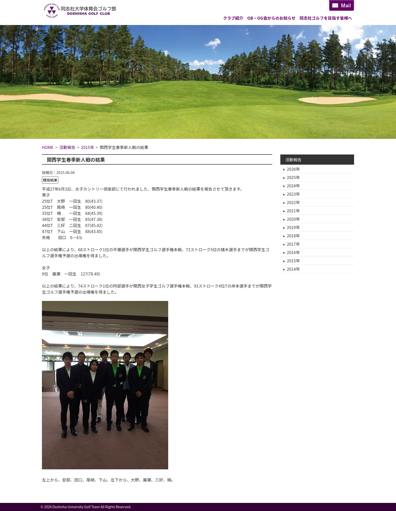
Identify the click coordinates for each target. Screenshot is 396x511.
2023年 (293, 194)
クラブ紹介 (233, 18)
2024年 (293, 186)
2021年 (293, 211)
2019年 (293, 227)
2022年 (293, 202)
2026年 (293, 169)
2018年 (293, 236)
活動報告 (293, 160)
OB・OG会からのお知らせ (271, 18)
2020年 (293, 219)
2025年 (293, 177)
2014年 (293, 269)
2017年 (293, 244)
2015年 (293, 261)
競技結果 (50, 180)
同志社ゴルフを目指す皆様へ (326, 18)
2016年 (293, 252)
